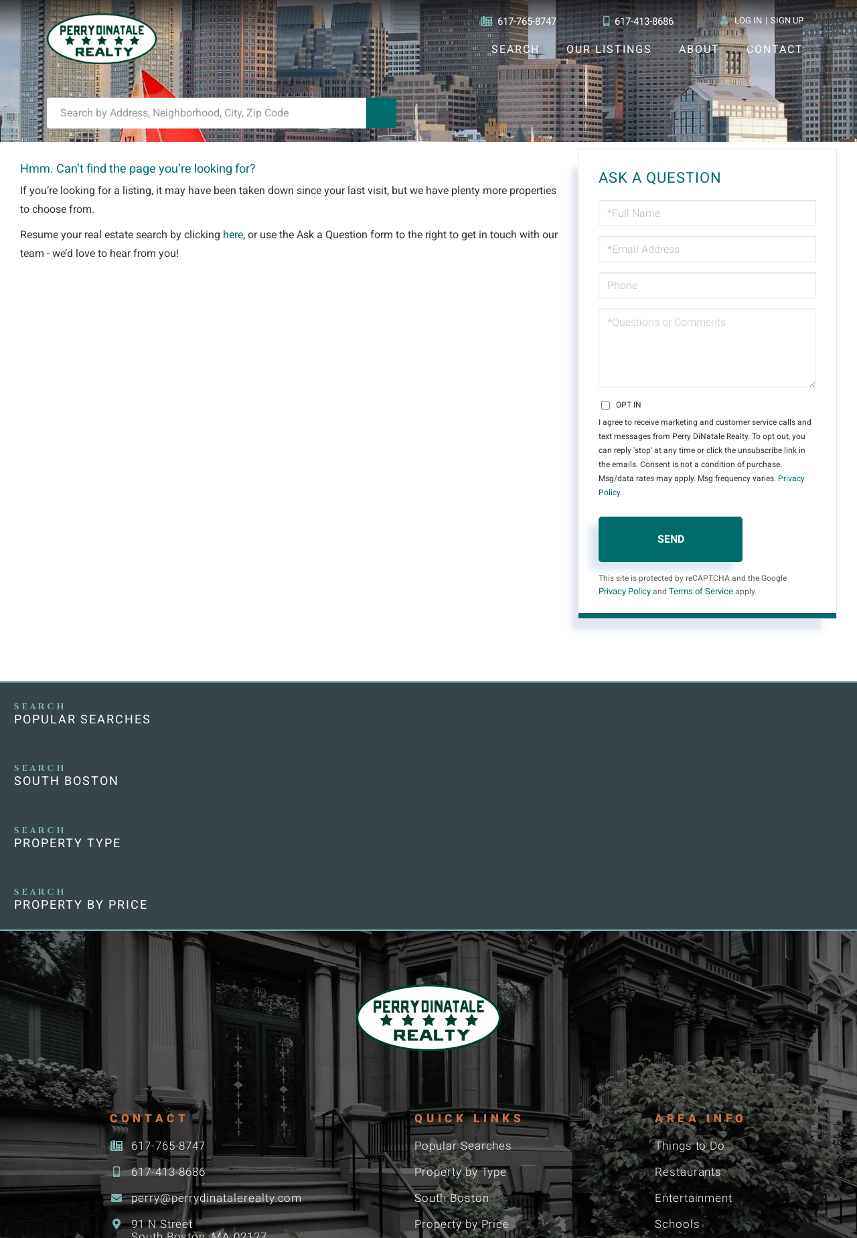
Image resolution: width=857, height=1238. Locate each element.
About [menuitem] (698, 49)
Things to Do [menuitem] (690, 967)
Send (671, 531)
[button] (381, 119)
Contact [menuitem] (774, 49)
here (235, 242)
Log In (747, 21)
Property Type (497, 721)
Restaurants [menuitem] (688, 994)
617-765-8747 (514, 21)
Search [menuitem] (515, 49)
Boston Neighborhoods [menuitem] (481, 1074)
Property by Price (725, 721)
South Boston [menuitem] (453, 1021)
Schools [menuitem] (676, 1048)
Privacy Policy (763, 485)
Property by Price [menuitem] (464, 1048)
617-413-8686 (637, 21)
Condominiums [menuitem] (458, 1101)
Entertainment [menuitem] (695, 1021)
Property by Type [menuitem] (463, 994)
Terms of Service (702, 585)
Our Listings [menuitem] (608, 49)
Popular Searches (83, 721)
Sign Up (787, 21)
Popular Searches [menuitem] (465, 967)
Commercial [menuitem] (449, 1128)
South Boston (281, 721)
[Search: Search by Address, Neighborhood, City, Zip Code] (206, 119)
